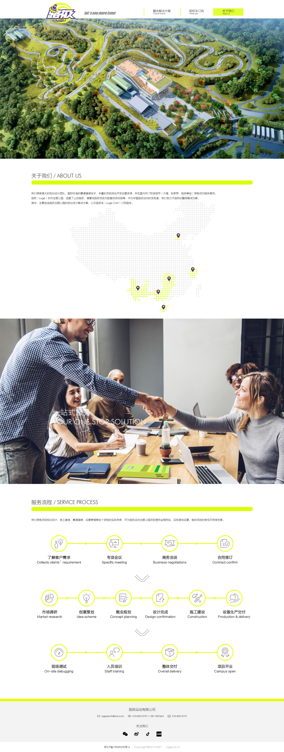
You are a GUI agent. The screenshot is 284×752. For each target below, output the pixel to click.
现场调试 (59, 658)
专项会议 (114, 549)
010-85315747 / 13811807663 (146, 716)
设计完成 (160, 604)
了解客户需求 (59, 549)
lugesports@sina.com (110, 716)
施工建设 (197, 604)
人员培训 (114, 658)
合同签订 (225, 549)
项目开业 (225, 658)
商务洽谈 (169, 549)
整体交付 (169, 658)
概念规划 (123, 604)
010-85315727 (177, 716)
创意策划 (86, 604)
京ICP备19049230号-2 (119, 747)
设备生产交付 (234, 604)
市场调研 (49, 604)
